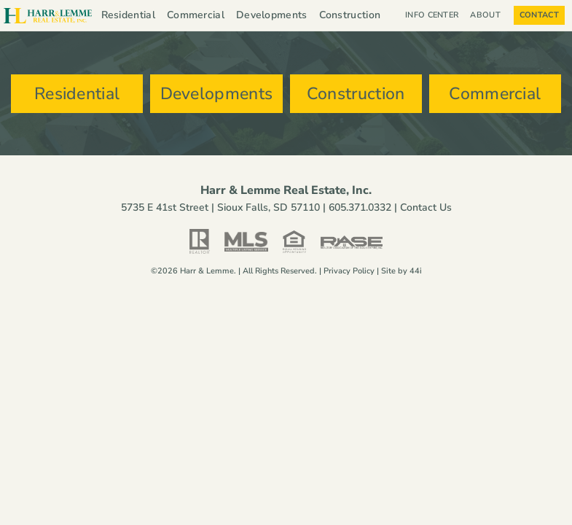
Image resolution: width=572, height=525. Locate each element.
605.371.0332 (360, 208)
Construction (350, 15)
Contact (539, 14)
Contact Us (426, 208)
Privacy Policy (349, 271)
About (489, 15)
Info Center (431, 14)
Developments (271, 15)
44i (416, 271)
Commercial (195, 15)
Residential (128, 15)
